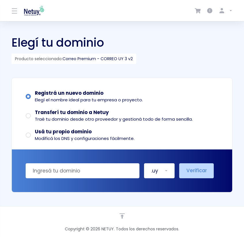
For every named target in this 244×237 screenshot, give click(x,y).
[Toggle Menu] (14, 11)
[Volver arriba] (122, 216)
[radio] (28, 96)
